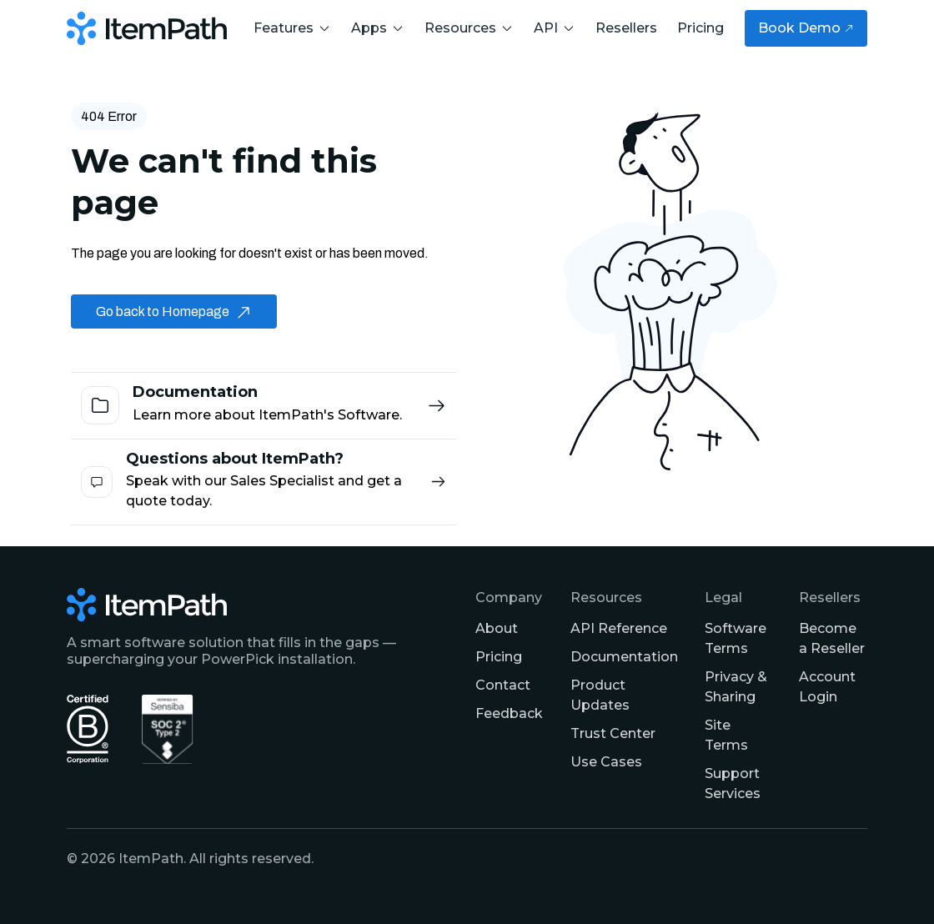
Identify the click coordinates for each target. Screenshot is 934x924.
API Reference (618, 628)
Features (292, 28)
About (496, 628)
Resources (469, 28)
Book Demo (806, 28)
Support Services (733, 783)
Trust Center (612, 733)
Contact (502, 685)
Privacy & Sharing (736, 687)
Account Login (827, 687)
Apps (377, 28)
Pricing (700, 28)
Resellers (626, 28)
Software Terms (735, 638)
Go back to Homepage (174, 311)
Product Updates (600, 695)
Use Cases (606, 762)
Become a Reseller (832, 638)
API (554, 28)
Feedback (509, 713)
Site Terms (726, 735)
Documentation (624, 657)
